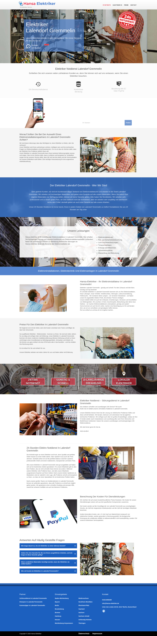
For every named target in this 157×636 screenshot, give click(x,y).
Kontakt (133, 5)
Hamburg (58, 616)
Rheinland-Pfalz (84, 605)
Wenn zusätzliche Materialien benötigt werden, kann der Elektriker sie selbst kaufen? (45, 563)
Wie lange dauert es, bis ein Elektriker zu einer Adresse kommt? (43, 546)
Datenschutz (84, 634)
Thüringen (82, 623)
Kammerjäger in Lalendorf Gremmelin (32, 605)
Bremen (57, 612)
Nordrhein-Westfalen (85, 602)
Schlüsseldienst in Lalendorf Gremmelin (33, 598)
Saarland (82, 609)
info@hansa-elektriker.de (110, 603)
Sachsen (81, 612)
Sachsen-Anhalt (84, 616)
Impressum (97, 634)
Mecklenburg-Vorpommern (64, 623)
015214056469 (107, 600)
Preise (126, 5)
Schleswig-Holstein (85, 619)
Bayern (57, 602)
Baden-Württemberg (62, 598)
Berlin (57, 605)
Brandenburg (59, 609)
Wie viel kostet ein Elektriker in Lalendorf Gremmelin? (40, 571)
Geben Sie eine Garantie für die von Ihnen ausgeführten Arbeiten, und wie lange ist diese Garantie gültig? (46, 554)
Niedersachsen (84, 598)
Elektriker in (117, 5)
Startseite (107, 5)
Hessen (57, 619)
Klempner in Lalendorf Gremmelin (31, 602)
